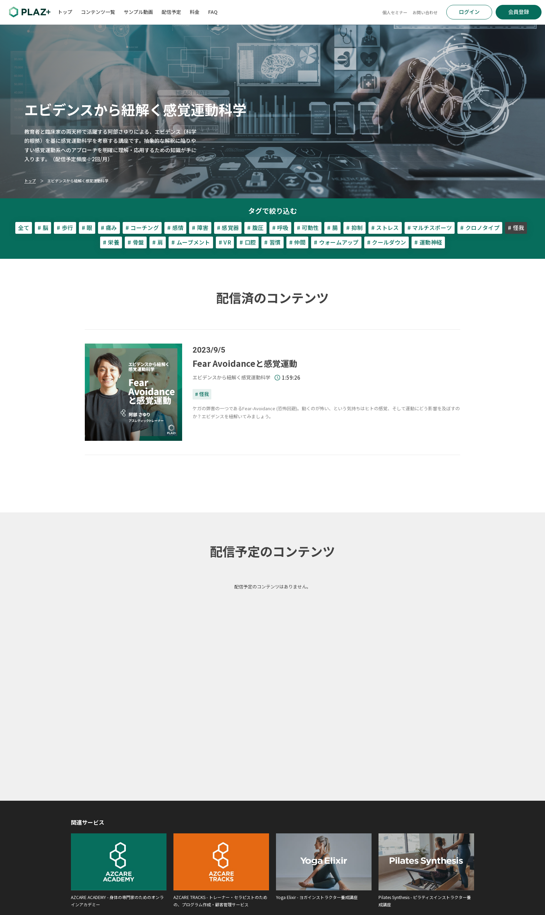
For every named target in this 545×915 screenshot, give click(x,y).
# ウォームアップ (336, 242)
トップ (65, 11)
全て (24, 227)
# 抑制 (354, 227)
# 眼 (87, 227)
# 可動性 (308, 227)
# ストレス (385, 227)
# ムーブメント (190, 242)
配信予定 (171, 11)
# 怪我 (202, 393)
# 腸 (332, 227)
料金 (195, 11)
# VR (225, 242)
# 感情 (175, 227)
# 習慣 (272, 242)
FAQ (213, 11)
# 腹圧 (255, 227)
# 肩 (157, 242)
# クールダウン (386, 242)
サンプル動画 (138, 11)
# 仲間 (297, 242)
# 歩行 (65, 227)
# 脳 (43, 227)
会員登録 (518, 11)
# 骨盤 (136, 242)
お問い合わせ (425, 12)
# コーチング (142, 227)
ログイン (469, 11)
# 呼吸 (280, 227)
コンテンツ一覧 (98, 11)
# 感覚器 (228, 227)
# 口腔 (247, 242)
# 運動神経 (428, 242)
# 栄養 (111, 242)
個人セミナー (394, 12)
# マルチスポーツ (429, 227)
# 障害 (200, 227)
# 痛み (109, 227)
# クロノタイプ (479, 227)
